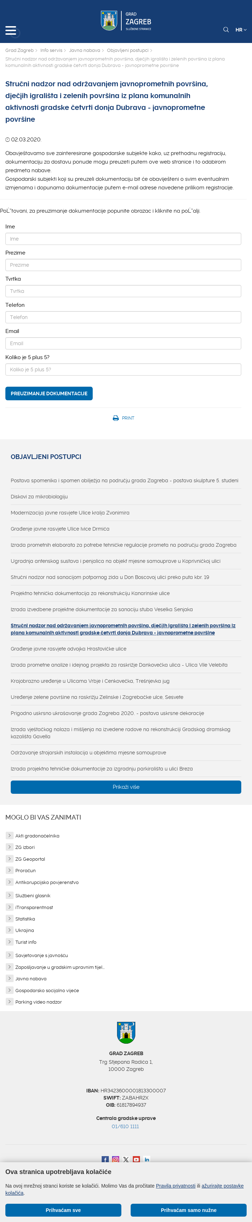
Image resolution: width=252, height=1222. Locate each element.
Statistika (25, 919)
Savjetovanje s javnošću (41, 955)
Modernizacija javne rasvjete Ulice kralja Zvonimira (70, 513)
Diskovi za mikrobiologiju (39, 496)
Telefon (15, 305)
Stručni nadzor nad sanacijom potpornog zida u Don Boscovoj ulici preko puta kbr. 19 (110, 577)
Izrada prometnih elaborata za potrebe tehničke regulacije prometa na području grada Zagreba (124, 545)
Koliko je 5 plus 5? (27, 357)
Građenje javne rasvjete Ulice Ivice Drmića (60, 529)
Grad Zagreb (19, 50)
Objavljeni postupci (128, 50)
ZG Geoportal (30, 859)
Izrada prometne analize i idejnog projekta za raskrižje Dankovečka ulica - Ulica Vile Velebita (119, 665)
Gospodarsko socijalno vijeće (47, 990)
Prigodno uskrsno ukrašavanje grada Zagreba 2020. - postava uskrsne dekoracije (107, 713)
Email (12, 331)
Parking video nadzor (38, 1002)
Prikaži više (126, 787)
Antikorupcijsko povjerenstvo (47, 882)
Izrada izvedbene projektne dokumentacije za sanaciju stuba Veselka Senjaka (102, 609)
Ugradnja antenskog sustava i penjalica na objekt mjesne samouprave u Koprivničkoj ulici (115, 561)
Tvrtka (13, 279)
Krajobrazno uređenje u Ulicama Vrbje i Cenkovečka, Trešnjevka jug (90, 681)
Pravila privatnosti (176, 1186)
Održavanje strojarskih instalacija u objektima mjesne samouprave (88, 752)
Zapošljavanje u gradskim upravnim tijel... (60, 967)
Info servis (51, 50)
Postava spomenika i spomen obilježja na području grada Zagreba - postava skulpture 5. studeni (124, 480)
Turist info (26, 942)
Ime (10, 226)
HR (241, 30)
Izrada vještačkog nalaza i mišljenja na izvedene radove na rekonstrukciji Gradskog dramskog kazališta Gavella (121, 732)
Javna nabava (84, 50)
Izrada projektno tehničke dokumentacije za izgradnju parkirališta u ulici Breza (102, 769)
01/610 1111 (125, 1126)
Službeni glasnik (32, 895)
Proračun (25, 870)
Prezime (15, 253)
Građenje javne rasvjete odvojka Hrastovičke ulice (68, 649)
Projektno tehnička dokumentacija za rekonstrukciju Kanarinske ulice (90, 593)
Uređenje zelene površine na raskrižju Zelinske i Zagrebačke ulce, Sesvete (97, 697)
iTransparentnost (34, 907)
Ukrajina (24, 930)
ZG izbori (25, 847)
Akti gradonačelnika (37, 836)
